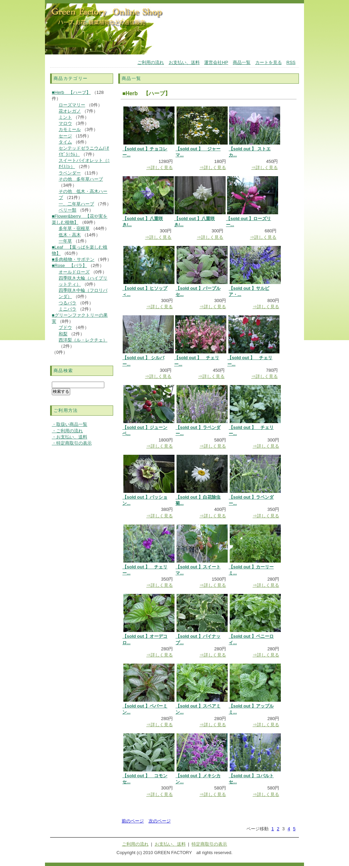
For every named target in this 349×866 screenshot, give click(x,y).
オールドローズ (74, 271)
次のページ (160, 820)
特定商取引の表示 (209, 844)
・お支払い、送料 (69, 436)
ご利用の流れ (150, 62)
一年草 (65, 241)
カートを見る (268, 62)
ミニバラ (67, 309)
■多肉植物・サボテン (73, 259)
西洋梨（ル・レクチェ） (83, 340)
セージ (65, 135)
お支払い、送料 (184, 62)
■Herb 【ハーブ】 (71, 92)
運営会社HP (216, 62)
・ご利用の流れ (67, 430)
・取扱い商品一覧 (69, 424)
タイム (65, 142)
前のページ (133, 820)
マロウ (65, 123)
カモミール (70, 129)
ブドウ (65, 327)
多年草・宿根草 (74, 228)
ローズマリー (72, 104)
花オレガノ (70, 111)
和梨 (63, 333)
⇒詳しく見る (159, 167)
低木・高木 (70, 234)
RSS (290, 62)
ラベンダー (70, 173)
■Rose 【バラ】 (69, 265)
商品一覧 (242, 62)
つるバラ (67, 302)
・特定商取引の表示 (72, 443)
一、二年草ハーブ (76, 203)
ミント (65, 117)
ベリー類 (67, 210)
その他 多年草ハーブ (81, 179)
